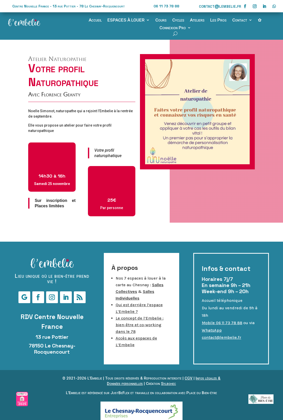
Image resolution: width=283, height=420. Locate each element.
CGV (189, 378)
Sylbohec (168, 383)
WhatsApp (212, 330)
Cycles (178, 20)
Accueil (95, 20)
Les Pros (218, 20)
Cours (161, 20)
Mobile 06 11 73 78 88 (222, 322)
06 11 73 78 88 (166, 6)
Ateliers (197, 20)
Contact (239, 20)
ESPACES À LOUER (126, 20)
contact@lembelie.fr (220, 6)
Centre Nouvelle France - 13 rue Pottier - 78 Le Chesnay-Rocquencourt (68, 6)
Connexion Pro (172, 28)
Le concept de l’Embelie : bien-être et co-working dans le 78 (140, 325)
